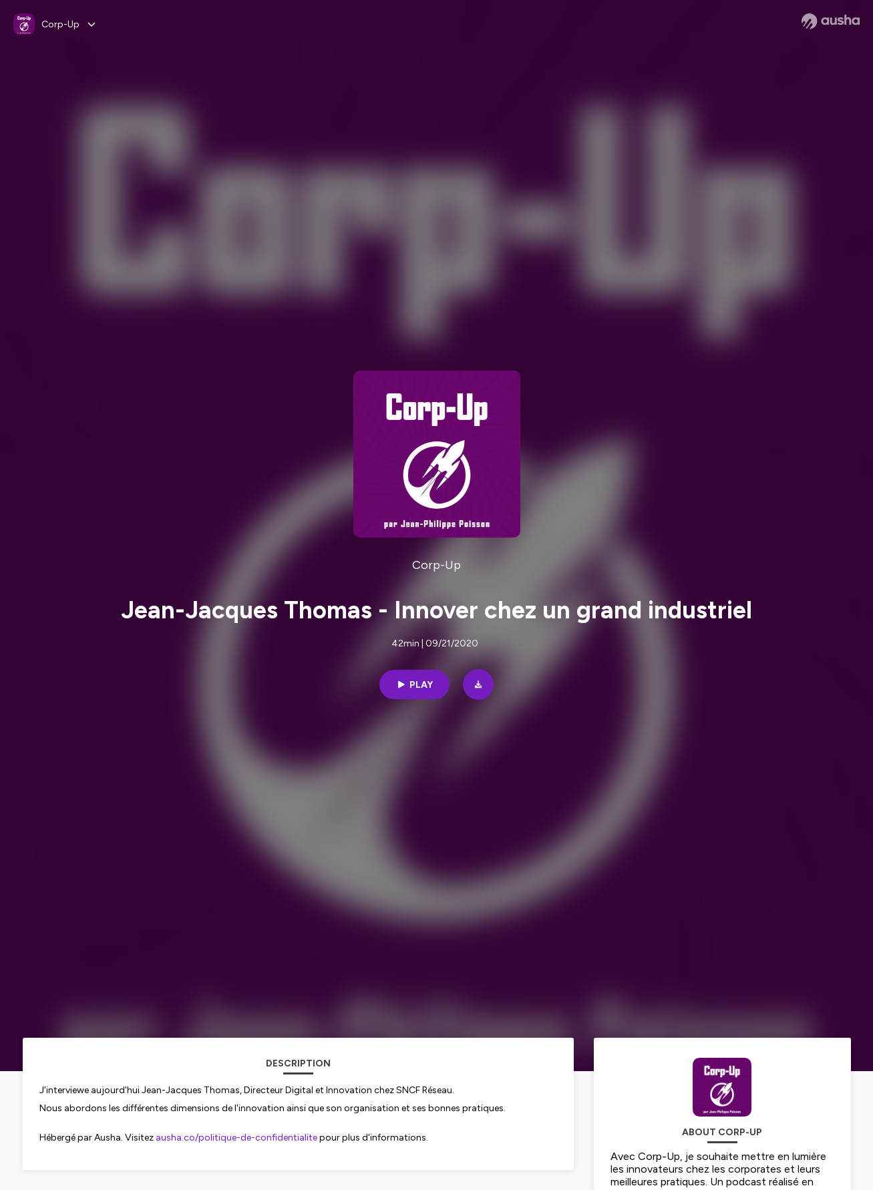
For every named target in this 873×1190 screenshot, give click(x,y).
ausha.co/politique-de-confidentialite (236, 1137)
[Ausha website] (831, 21)
